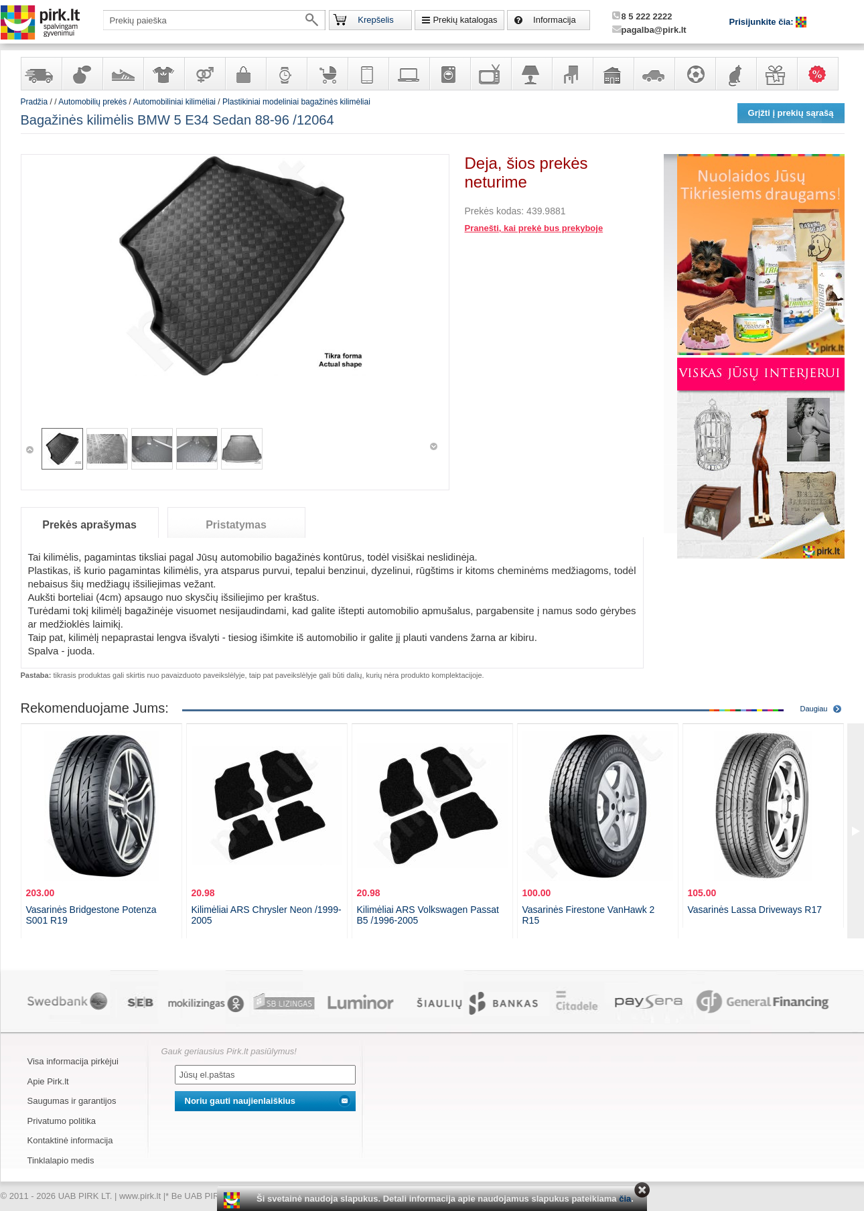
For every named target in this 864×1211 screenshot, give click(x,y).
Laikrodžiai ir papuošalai (286, 74)
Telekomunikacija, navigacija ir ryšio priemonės (367, 74)
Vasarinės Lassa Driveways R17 (755, 909)
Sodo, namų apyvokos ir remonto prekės (612, 74)
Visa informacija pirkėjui (73, 1061)
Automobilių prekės (653, 74)
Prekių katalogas (465, 20)
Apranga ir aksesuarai (163, 74)
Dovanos (776, 74)
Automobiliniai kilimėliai (174, 101)
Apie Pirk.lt (48, 1081)
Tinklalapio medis (60, 1160)
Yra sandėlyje (40, 74)
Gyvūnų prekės (735, 74)
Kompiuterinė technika (408, 74)
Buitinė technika (449, 74)
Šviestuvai (531, 74)
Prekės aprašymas (89, 524)
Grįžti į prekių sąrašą (791, 113)
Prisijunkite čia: (762, 22)
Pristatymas (236, 524)
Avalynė (122, 74)
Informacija (554, 20)
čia (625, 1199)
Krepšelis (375, 20)
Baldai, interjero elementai (572, 74)
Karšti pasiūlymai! (822, 74)
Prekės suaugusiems (204, 74)
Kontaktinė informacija (70, 1140)
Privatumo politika (61, 1121)
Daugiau (814, 709)
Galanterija (245, 74)
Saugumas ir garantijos (72, 1101)
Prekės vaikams (326, 74)
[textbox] (214, 20)
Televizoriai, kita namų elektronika (490, 74)
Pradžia (34, 101)
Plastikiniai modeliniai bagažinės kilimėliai (296, 101)
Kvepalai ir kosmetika (81, 74)
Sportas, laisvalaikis (694, 74)
